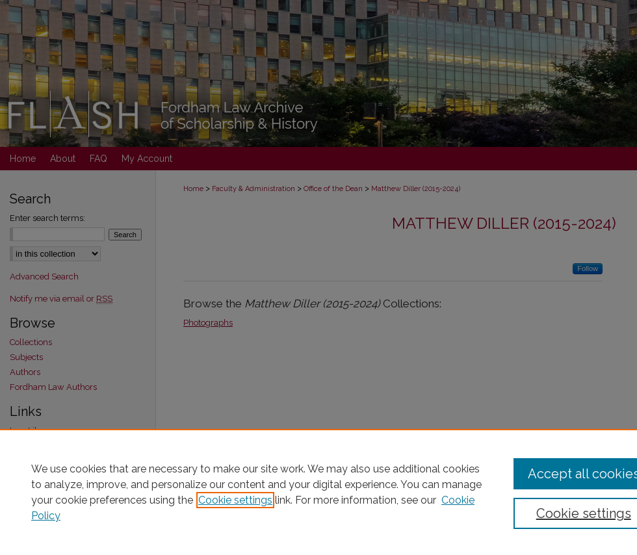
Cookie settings (235, 500)
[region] (318, 492)
